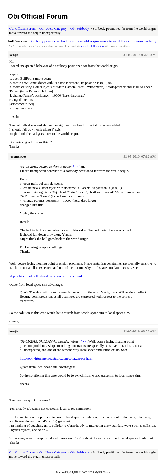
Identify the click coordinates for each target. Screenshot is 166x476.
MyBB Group (102, 472)
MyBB (74, 472)
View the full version (92, 46)
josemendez (17, 156)
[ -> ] (77, 166)
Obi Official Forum (38, 16)
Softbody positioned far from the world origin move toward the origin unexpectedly (93, 41)
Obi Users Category (53, 29)
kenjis (13, 55)
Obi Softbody (79, 29)
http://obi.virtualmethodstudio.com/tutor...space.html (45, 276)
